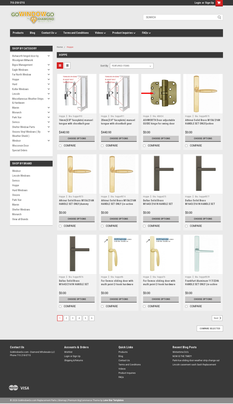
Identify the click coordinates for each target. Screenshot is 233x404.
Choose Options (77, 138)
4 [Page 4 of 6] (79, 318)
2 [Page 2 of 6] (66, 318)
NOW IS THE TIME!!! (182, 356)
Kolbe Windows (20, 89)
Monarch (16, 112)
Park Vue (16, 117)
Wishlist (68, 352)
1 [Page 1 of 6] (60, 318)
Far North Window (21, 74)
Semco (16, 122)
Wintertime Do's (181, 352)
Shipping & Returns (73, 360)
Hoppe (15, 79)
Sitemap (62, 400)
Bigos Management (22, 65)
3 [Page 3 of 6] (72, 318)
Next (218, 318)
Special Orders (19, 150)
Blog (32, 32)
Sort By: (104, 65)
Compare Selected (210, 328)
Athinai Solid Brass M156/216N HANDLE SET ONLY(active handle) (202, 123)
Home (60, 47)
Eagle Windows (20, 69)
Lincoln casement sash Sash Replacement (194, 364)
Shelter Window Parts (23, 127)
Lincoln (16, 93)
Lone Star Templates (113, 400)
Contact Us (49, 33)
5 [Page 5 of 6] (85, 318)
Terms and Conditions (76, 32)
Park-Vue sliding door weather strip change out (196, 360)
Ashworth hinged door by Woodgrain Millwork (25, 58)
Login (198, 2)
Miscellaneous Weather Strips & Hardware (28, 101)
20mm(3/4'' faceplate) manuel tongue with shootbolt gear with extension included (118, 123)
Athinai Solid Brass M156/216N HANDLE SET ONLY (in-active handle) (118, 204)
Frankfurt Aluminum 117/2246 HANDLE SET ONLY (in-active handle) (202, 284)
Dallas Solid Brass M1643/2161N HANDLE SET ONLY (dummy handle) (158, 204)
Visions (16, 195)
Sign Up (209, 2)
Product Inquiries (124, 33)
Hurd (14, 84)
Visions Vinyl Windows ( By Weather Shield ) (26, 134)
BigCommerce (85, 400)
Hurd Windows (19, 190)
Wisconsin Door (20, 145)
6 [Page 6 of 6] (91, 318)
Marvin (15, 107)
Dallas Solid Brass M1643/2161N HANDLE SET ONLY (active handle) (200, 204)
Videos (100, 33)
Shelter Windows (21, 209)
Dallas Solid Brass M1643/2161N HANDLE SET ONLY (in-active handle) (74, 284)
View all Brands (20, 219)
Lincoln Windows (21, 175)
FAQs (146, 33)
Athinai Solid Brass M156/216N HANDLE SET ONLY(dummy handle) (76, 204)
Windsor (16, 140)
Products (18, 32)
